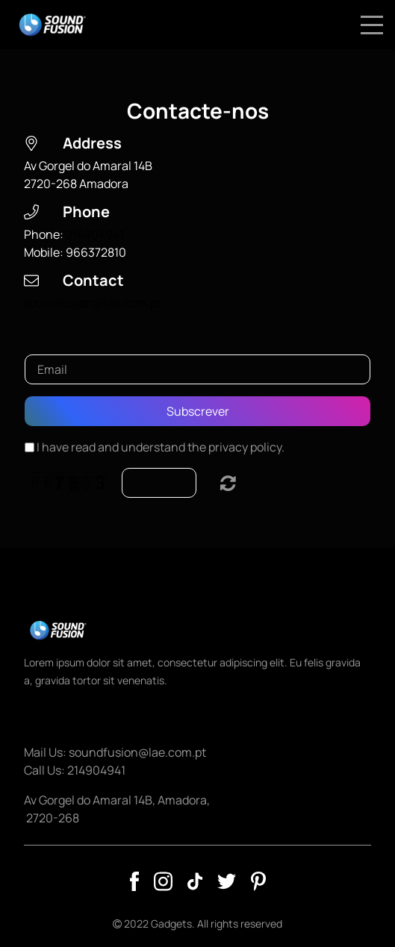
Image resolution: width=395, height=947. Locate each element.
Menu (372, 17)
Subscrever (198, 411)
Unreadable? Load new (228, 483)
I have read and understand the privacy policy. (160, 447)
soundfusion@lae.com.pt (92, 303)
